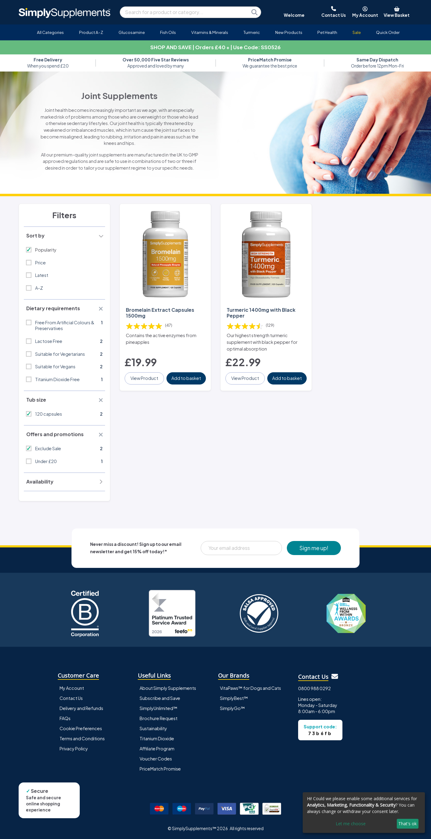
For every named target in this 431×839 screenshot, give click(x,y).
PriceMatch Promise (160, 768)
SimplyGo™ (232, 708)
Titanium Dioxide (157, 738)
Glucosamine (132, 32)
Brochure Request (158, 718)
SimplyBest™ (234, 698)
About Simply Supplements (168, 688)
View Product (144, 378)
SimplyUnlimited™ (158, 708)
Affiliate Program (157, 748)
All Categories (50, 32)
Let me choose (351, 823)
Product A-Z (91, 32)
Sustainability (153, 728)
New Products (288, 32)
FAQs (65, 718)
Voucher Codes (156, 758)
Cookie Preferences (81, 728)
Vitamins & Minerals (209, 32)
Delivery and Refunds (81, 708)
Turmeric (251, 32)
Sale (356, 32)
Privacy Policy (74, 748)
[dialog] (364, 812)
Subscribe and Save (160, 698)
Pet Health (327, 32)
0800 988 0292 (314, 688)
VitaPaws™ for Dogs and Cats (250, 688)
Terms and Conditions (82, 738)
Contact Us (71, 698)
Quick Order (388, 32)
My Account (72, 688)
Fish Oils (168, 32)
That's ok (407, 823)
